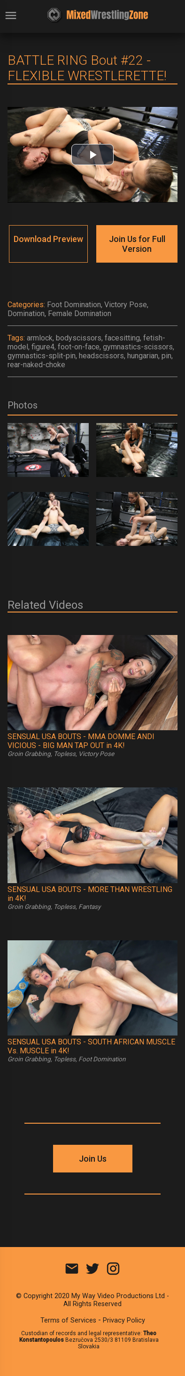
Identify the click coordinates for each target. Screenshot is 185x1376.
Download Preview (48, 239)
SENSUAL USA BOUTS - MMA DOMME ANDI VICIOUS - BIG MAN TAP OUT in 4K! (81, 741)
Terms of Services (68, 1320)
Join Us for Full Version (137, 244)
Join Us (93, 1159)
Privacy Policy (124, 1320)
